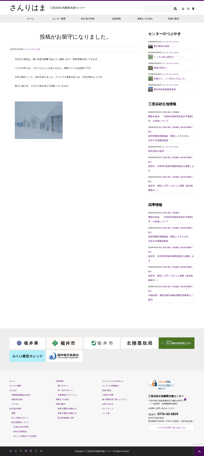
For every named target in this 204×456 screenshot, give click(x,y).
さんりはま (47, 8)
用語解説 (175, 112)
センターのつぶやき (32, 49)
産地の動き (167, 112)
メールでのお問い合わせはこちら (171, 427)
